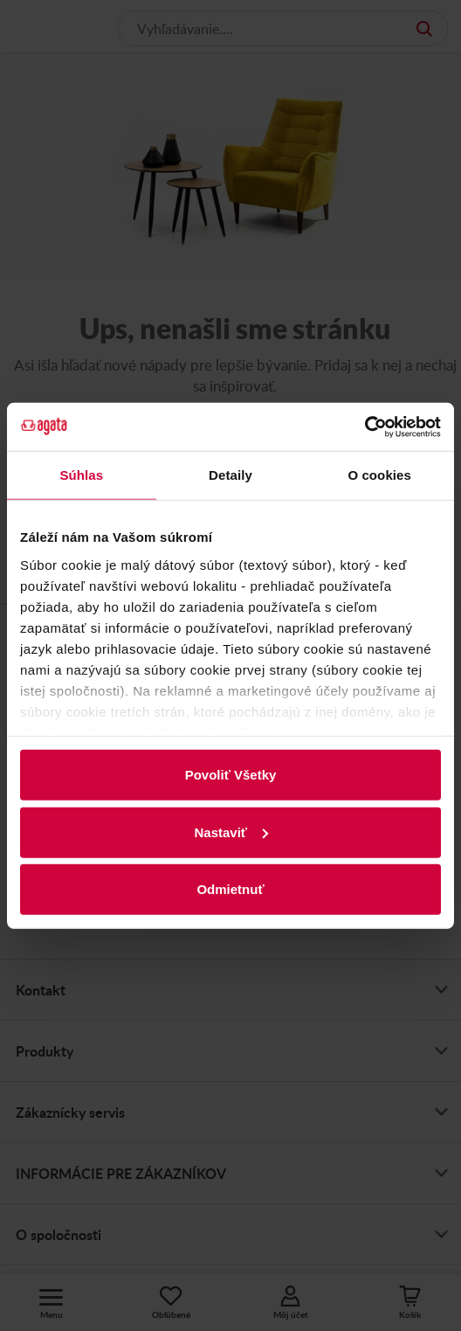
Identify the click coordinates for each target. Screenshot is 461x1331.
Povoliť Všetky (231, 774)
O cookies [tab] (379, 475)
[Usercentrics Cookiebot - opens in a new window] (364, 426)
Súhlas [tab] (81, 475)
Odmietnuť (230, 889)
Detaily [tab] (230, 475)
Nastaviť (231, 831)
